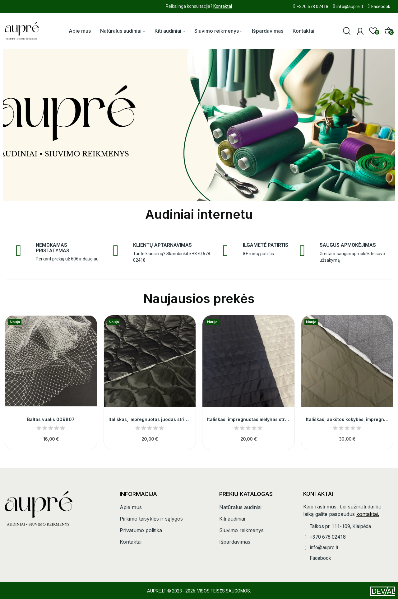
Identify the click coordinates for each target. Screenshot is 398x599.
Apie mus (131, 507)
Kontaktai (222, 6)
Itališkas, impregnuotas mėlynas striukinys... (248, 419)
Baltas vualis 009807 (51, 419)
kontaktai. (367, 514)
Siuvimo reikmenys (241, 530)
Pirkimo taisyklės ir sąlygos (151, 519)
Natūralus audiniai (240, 507)
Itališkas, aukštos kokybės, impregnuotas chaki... (347, 419)
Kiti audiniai (232, 519)
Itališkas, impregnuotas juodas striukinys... (150, 419)
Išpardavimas (234, 542)
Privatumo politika (141, 530)
